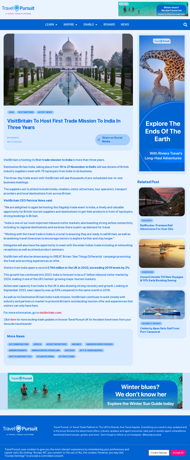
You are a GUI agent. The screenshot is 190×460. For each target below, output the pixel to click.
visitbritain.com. (50, 312)
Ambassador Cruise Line (46, 350)
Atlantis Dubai (45, 356)
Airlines (76, 344)
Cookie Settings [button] (159, 452)
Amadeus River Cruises (99, 344)
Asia (11, 112)
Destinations (25, 112)
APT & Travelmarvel (91, 350)
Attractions (66, 356)
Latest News (45, 112)
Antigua (69, 350)
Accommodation (18, 344)
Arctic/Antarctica (20, 356)
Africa (37, 344)
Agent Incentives (56, 344)
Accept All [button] (178, 452)
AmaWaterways (17, 350)
